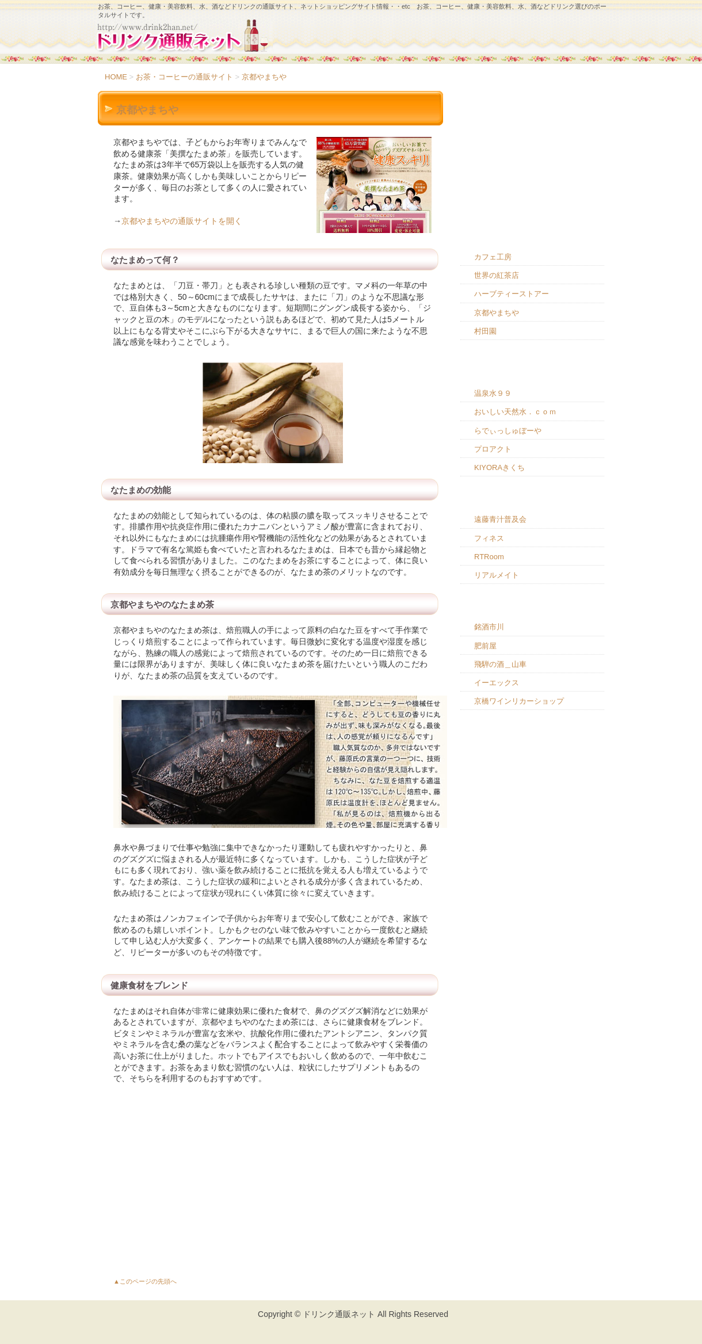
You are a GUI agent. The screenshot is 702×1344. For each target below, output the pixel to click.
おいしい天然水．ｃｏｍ (515, 411)
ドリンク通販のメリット (532, 137)
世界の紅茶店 (496, 275)
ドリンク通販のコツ (532, 170)
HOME (116, 76)
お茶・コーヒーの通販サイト (184, 76)
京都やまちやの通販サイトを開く (181, 221)
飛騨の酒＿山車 (500, 664)
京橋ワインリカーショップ (519, 701)
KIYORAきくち (499, 467)
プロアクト (493, 449)
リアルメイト (496, 575)
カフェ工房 (493, 257)
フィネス (489, 538)
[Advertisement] (270, 1179)
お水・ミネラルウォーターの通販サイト (532, 369)
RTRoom (489, 556)
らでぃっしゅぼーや (507, 430)
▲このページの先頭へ (145, 1281)
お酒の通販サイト (532, 607)
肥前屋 (485, 646)
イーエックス (496, 682)
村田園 (485, 331)
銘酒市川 (489, 627)
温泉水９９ (493, 393)
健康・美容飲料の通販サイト (532, 500)
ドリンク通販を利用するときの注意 (532, 204)
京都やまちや (264, 76)
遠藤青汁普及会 (500, 519)
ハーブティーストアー (511, 293)
